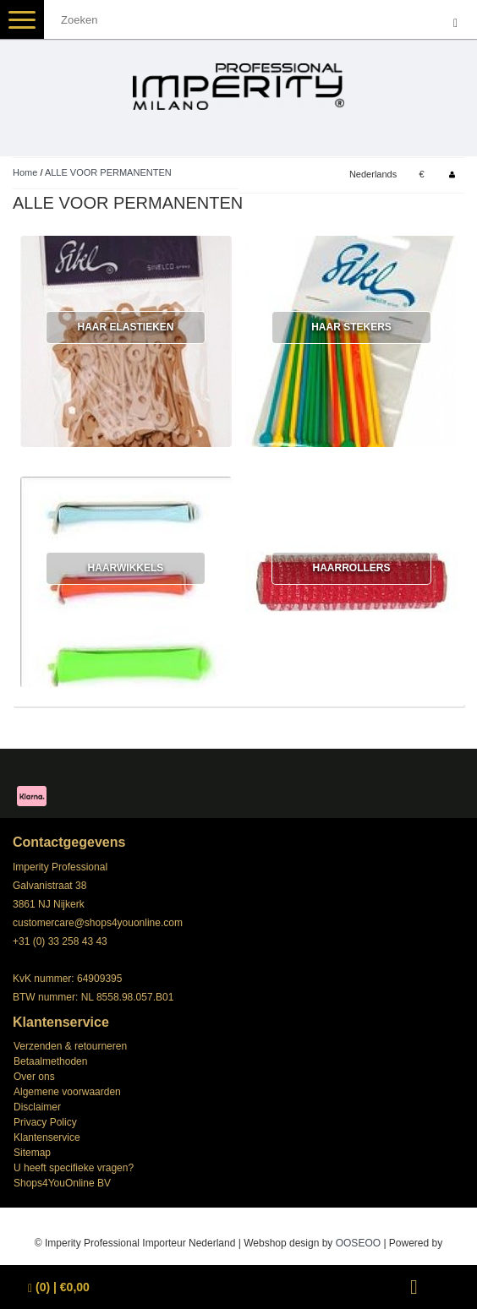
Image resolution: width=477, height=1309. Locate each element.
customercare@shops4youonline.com (98, 923)
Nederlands (373, 174)
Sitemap (32, 1153)
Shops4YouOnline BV (62, 1183)
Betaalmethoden (50, 1061)
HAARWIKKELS (126, 568)
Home (25, 172)
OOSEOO (358, 1243)
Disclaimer (37, 1107)
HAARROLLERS (351, 568)
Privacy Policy (45, 1122)
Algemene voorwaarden (67, 1092)
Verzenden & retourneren (70, 1046)
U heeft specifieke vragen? (74, 1168)
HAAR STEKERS (351, 327)
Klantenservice (47, 1137)
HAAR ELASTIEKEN (125, 327)
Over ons (34, 1077)
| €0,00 (59, 1287)
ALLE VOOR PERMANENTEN (108, 172)
